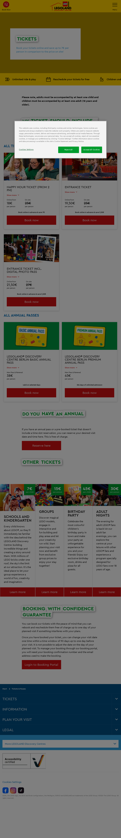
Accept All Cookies (91, 150)
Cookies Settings (26, 149)
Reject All (69, 150)
